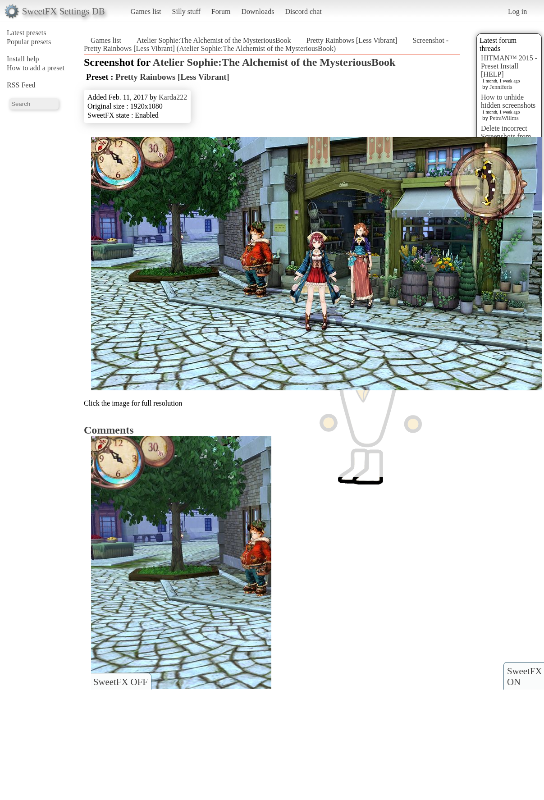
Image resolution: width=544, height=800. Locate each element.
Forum (221, 11)
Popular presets (29, 42)
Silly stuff (186, 11)
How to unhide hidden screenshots (508, 101)
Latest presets (26, 33)
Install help (23, 59)
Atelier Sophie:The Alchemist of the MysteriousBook (214, 40)
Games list (146, 11)
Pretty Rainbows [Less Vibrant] (352, 40)
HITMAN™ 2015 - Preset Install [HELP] (509, 66)
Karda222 (173, 97)
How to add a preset (35, 68)
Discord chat (303, 11)
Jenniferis (500, 86)
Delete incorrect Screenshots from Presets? (506, 136)
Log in (517, 11)
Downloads (257, 11)
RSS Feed (21, 85)
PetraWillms (503, 117)
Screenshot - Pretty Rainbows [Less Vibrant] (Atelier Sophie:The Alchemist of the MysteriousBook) (266, 44)
